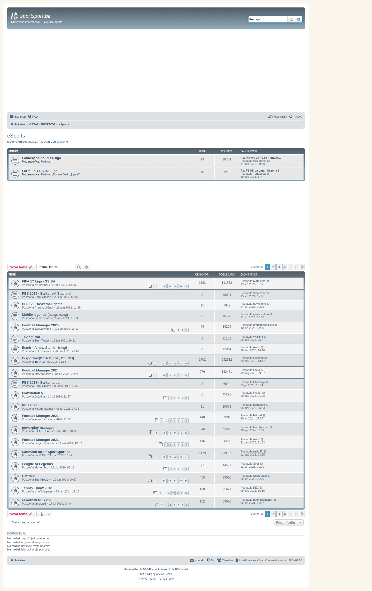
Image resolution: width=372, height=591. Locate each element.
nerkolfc (258, 451)
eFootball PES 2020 (37, 500)
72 (175, 456)
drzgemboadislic (263, 324)
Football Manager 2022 (40, 440)
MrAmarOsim (43, 373)
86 (186, 363)
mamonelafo (42, 318)
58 (175, 286)
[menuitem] (33, 117)
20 (169, 481)
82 (164, 363)
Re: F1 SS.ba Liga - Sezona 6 (260, 170)
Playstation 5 (32, 393)
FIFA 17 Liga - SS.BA (38, 281)
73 (180, 456)
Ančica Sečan (164, 574)
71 (169, 456)
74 (186, 456)
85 (180, 363)
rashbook (259, 404)
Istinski (257, 415)
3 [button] (279, 267)
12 (175, 375)
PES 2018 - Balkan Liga (40, 382)
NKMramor (41, 284)
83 (169, 363)
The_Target (42, 340)
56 (164, 286)
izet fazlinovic (43, 351)
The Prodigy (42, 479)
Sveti (256, 463)
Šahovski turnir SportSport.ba (46, 452)
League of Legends (37, 464)
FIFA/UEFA (42, 431)
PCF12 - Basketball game (42, 304)
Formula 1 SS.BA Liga (39, 171)
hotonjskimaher (263, 499)
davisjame (259, 303)
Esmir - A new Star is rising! (44, 348)
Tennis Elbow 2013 (37, 488)
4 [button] (285, 267)
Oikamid (258, 357)
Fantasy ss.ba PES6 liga (41, 158)
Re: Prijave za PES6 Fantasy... (261, 157)
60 (186, 286)
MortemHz (41, 467)
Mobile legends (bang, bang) (45, 315)
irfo (36, 361)
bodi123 (33, 141)
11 (169, 375)
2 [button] (273, 267)
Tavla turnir (31, 337)
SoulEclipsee (43, 296)
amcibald (40, 503)
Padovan (44, 141)
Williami (258, 336)
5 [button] (290, 267)
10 (164, 375)
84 (175, 363)
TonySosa (259, 173)
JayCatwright (43, 328)
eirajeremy (259, 160)
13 (180, 375)
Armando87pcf (44, 307)
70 (164, 456)
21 (175, 481)
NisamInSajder (44, 408)
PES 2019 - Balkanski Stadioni (46, 293)
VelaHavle (259, 293)
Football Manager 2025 (40, 325)
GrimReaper (261, 427)
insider (257, 392)
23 (186, 481)
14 (186, 375)
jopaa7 (75, 174)
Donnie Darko (59, 141)
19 (164, 481)
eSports (16, 136)
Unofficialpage (44, 491)
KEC (256, 487)
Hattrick (28, 476)
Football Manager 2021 (40, 416)
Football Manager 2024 (40, 370)
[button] (302, 267)
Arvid (256, 347)
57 (169, 286)
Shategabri (260, 475)
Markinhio (259, 280)
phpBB (142, 569)
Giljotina (40, 396)
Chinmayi (259, 382)
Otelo (256, 369)
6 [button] (296, 267)
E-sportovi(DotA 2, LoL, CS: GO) (48, 358)
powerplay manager (38, 428)
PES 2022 (29, 405)
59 (180, 286)
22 (180, 481)
